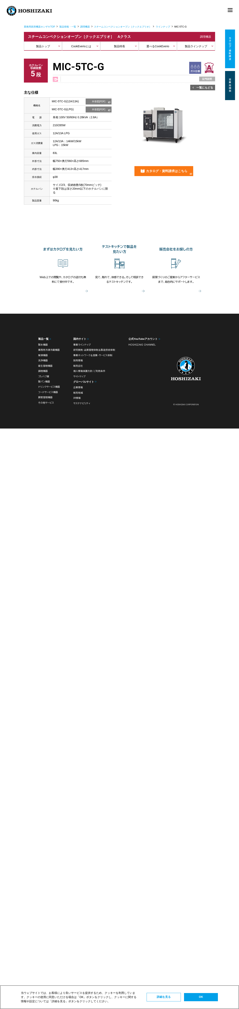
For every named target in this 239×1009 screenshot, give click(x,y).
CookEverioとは (81, 46)
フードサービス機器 (48, 392)
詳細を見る (164, 996)
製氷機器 (43, 345)
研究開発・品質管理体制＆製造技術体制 (94, 350)
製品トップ (43, 46)
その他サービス (46, 403)
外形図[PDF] (98, 101)
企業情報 (78, 387)
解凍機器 (43, 355)
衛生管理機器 (45, 366)
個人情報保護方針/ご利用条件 (89, 371)
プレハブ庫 (43, 376)
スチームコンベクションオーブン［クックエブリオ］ (122, 26)
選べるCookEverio (157, 46)
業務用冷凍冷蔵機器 (49, 350)
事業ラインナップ (82, 345)
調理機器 (85, 26)
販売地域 (78, 393)
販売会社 (78, 366)
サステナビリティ (81, 403)
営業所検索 (230, 85)
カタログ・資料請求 (230, 49)
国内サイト (79, 338)
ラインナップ (163, 26)
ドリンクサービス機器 (49, 387)
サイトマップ (79, 376)
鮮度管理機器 (45, 397)
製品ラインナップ (196, 46)
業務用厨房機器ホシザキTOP (39, 26)
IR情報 (77, 398)
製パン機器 (44, 381)
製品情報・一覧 (67, 26)
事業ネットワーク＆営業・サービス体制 (92, 355)
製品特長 (119, 46)
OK (201, 996)
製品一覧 (43, 338)
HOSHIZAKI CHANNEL (142, 345)
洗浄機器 (43, 360)
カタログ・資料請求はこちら (166, 171)
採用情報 (78, 360)
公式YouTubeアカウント (143, 338)
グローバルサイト (83, 381)
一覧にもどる (204, 87)
